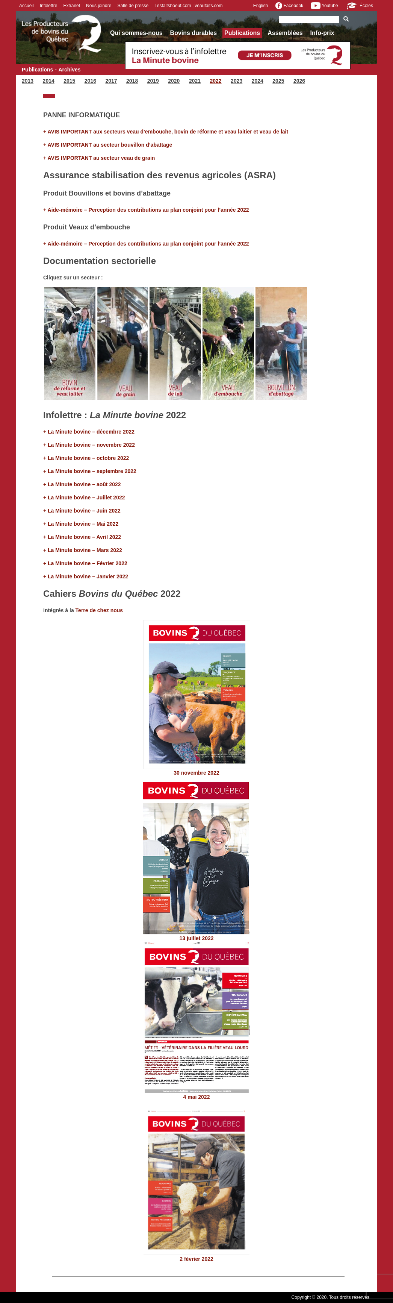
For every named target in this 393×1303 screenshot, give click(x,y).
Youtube (324, 5)
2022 (215, 81)
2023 (236, 81)
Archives (69, 70)
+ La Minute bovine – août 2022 (82, 484)
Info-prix (322, 33)
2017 (111, 81)
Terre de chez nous (99, 610)
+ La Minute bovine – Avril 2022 (82, 537)
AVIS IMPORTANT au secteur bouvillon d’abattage (110, 145)
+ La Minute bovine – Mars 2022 (82, 550)
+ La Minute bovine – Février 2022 (85, 563)
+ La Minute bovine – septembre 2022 (90, 471)
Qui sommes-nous (136, 33)
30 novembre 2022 (196, 773)
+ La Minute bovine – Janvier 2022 (85, 576)
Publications (242, 33)
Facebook (289, 5)
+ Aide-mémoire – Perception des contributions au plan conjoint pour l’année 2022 (146, 210)
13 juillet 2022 (196, 938)
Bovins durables (193, 33)
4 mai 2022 (196, 1097)
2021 (195, 81)
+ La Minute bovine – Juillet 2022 (84, 498)
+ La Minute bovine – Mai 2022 (80, 524)
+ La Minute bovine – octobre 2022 (86, 458)
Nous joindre (98, 5)
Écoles (359, 5)
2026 (299, 81)
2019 (153, 81)
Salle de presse (132, 5)
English (260, 5)
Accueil (26, 5)
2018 (132, 81)
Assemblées (285, 33)
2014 (48, 81)
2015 (69, 81)
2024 (257, 81)
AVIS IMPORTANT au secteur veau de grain (101, 158)
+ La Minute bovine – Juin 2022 (82, 511)
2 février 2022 (196, 1259)
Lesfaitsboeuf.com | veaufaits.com (188, 5)
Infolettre (48, 5)
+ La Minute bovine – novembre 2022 (89, 445)
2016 (90, 81)
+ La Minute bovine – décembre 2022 (89, 432)
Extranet (71, 5)
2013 (27, 81)
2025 (278, 81)
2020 (174, 81)
